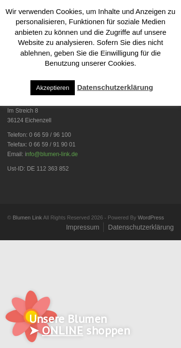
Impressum (82, 227)
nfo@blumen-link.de (52, 154)
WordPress (151, 217)
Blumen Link (27, 217)
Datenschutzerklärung (141, 227)
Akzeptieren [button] (53, 87)
